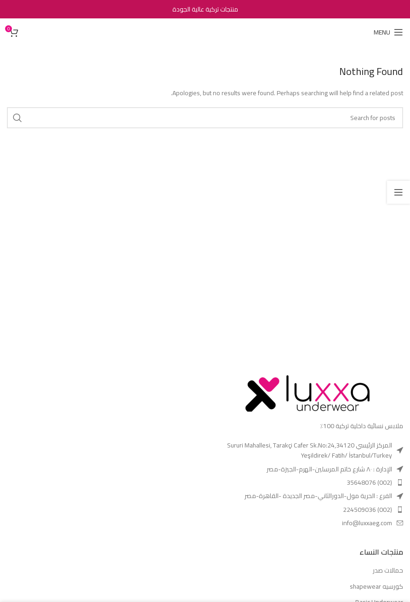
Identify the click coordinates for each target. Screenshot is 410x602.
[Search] (205, 117)
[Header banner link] (205, 9)
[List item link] (307, 450)
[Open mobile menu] (388, 32)
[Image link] (307, 390)
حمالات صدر (388, 570)
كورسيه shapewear (376, 586)
